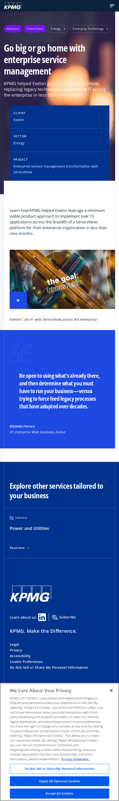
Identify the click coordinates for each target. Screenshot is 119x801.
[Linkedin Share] (42, 617)
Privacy (16, 650)
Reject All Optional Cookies (59, 781)
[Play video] (18, 300)
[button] (112, 5)
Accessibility (20, 656)
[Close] (111, 690)
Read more (17, 548)
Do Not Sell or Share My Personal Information (49, 667)
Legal (14, 644)
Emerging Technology (90, 29)
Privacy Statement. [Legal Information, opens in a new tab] (75, 759)
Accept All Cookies (59, 793)
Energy (58, 29)
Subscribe (64, 617)
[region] (59, 742)
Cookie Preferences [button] (26, 661)
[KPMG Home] (12, 6)
